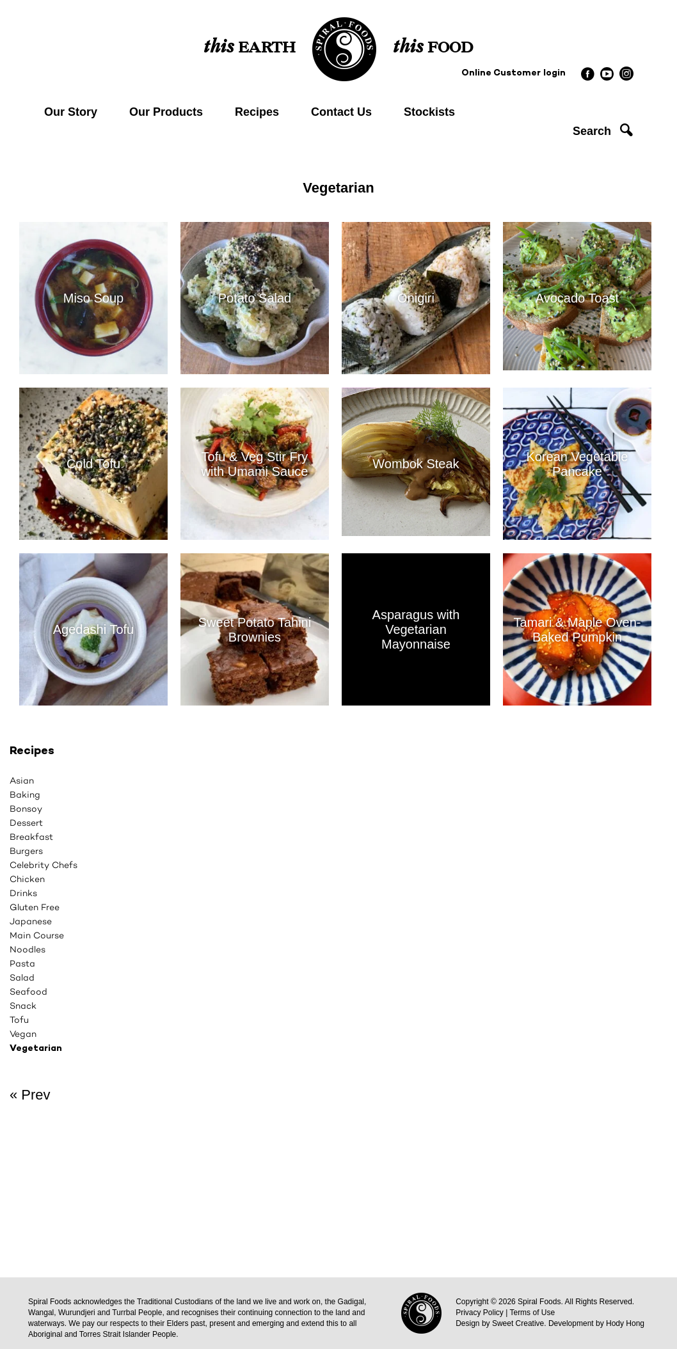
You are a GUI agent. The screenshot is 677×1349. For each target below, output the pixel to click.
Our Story (70, 112)
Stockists (429, 112)
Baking (25, 794)
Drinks (23, 893)
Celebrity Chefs (43, 865)
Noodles (27, 949)
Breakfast (31, 837)
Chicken (27, 879)
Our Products (166, 112)
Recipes (257, 112)
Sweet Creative (518, 1323)
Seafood (28, 991)
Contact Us (341, 112)
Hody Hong (625, 1323)
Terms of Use (532, 1312)
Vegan (23, 1034)
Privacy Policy (480, 1312)
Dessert (26, 822)
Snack (23, 1005)
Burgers (26, 851)
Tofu (19, 1019)
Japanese (31, 921)
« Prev (30, 1095)
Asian (22, 780)
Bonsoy (26, 808)
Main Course (37, 935)
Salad (22, 977)
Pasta (22, 963)
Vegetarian (36, 1048)
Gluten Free (35, 907)
